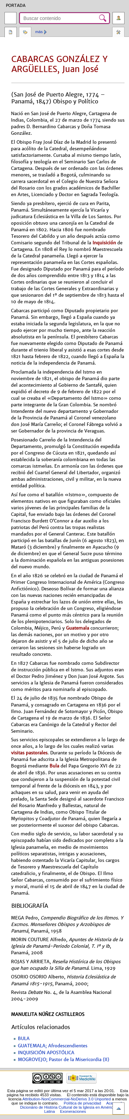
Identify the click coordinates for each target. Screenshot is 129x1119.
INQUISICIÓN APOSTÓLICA (46, 1053)
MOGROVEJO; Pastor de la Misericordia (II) (63, 1059)
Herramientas (118, 32)
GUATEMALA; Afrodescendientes (52, 1046)
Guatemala (77, 628)
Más (39, 32)
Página (11, 32)
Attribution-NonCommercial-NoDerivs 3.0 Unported (66, 1099)
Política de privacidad (82, 1103)
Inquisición (104, 243)
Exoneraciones (73, 1111)
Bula (54, 766)
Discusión (25, 32)
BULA (24, 1038)
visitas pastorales (29, 753)
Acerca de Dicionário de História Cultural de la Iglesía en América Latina (72, 1107)
